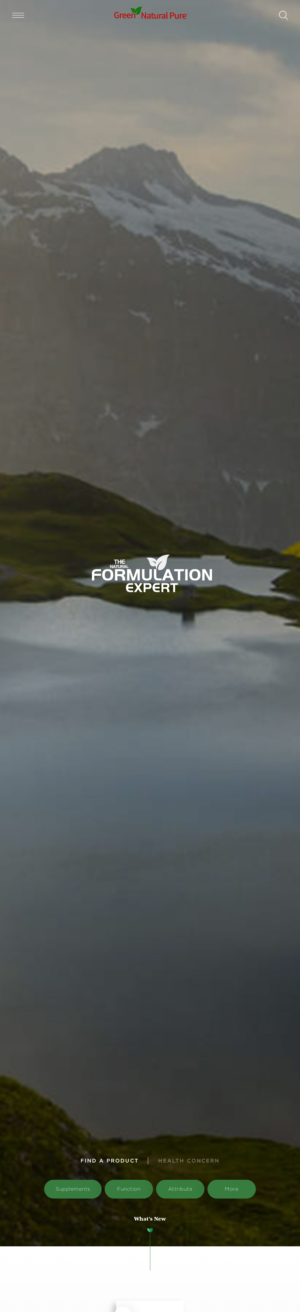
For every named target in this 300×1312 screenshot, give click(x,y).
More (231, 1189)
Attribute (180, 1189)
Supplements (73, 1189)
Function (128, 1189)
